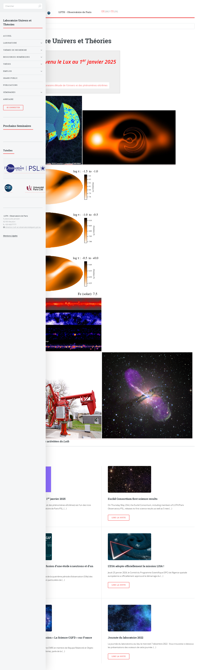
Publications (10, 85)
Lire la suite (119, 517)
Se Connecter (13, 108)
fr (112, 11)
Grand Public (10, 78)
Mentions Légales (10, 236)
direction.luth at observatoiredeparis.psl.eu (23, 227)
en (103, 11)
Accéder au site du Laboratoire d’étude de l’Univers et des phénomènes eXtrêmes (64, 85)
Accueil (7, 36)
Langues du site (15, 19)
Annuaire (8, 99)
